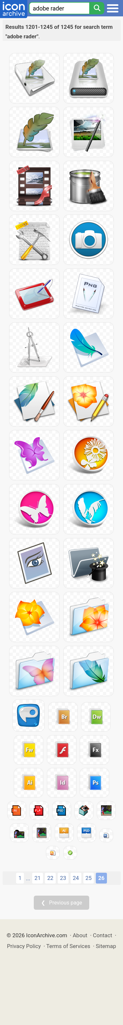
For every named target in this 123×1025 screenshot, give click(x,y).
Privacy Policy (24, 946)
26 (101, 878)
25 (89, 878)
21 (37, 878)
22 (50, 878)
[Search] (96, 8)
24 (76, 878)
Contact (102, 935)
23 (63, 878)
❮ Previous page (61, 903)
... (28, 878)
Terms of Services (68, 946)
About (80, 935)
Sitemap (106, 946)
